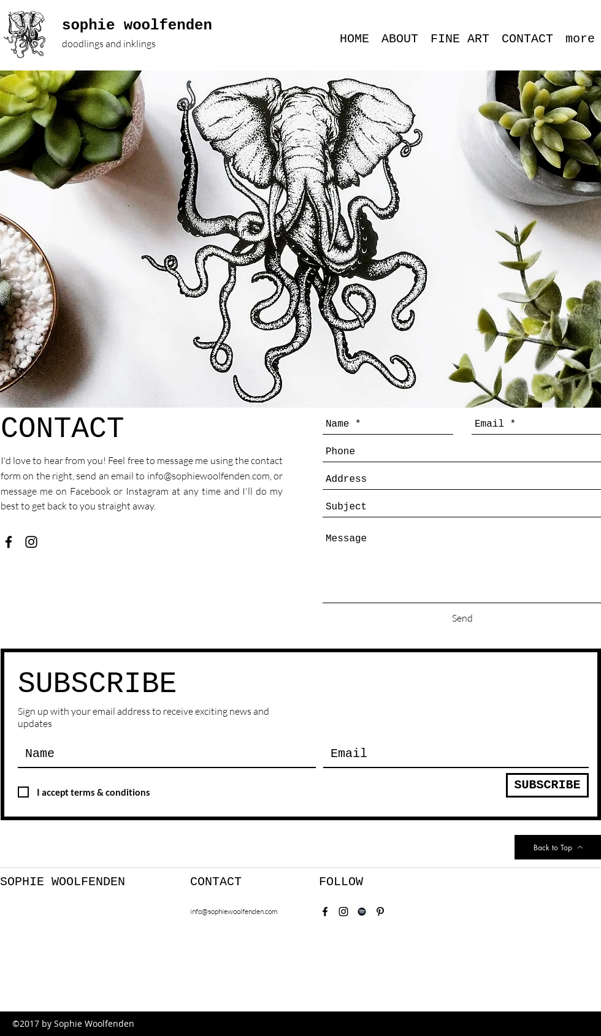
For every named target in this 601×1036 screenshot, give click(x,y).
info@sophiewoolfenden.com (208, 476)
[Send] (462, 618)
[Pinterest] (380, 911)
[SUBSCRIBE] (547, 785)
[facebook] (9, 542)
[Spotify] (362, 911)
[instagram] (31, 542)
